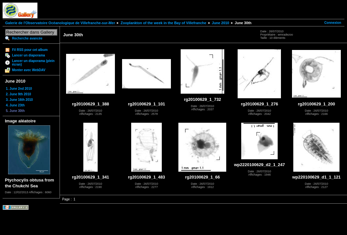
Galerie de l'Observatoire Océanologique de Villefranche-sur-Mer (60, 23)
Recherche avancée (27, 38)
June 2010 (220, 23)
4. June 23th (15, 105)
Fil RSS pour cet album (30, 50)
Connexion (332, 22)
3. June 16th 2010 (19, 100)
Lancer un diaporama (28, 55)
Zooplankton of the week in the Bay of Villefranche (163, 23)
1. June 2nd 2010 (19, 88)
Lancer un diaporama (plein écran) (33, 62)
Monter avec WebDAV (28, 70)
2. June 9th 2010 (18, 94)
